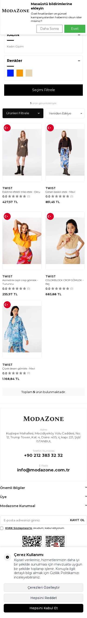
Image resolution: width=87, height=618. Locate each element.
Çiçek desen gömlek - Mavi (18, 368)
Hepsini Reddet (43, 598)
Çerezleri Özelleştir (44, 587)
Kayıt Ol (77, 520)
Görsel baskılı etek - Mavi (60, 192)
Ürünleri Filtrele (23, 113)
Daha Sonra (49, 29)
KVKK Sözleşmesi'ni (18, 528)
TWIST (7, 188)
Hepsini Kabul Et (43, 608)
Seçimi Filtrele (43, 90)
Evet (75, 29)
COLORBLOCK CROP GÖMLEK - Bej (64, 282)
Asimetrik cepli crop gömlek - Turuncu (20, 282)
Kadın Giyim (15, 46)
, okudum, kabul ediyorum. (32, 528)
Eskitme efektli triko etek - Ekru (21, 192)
